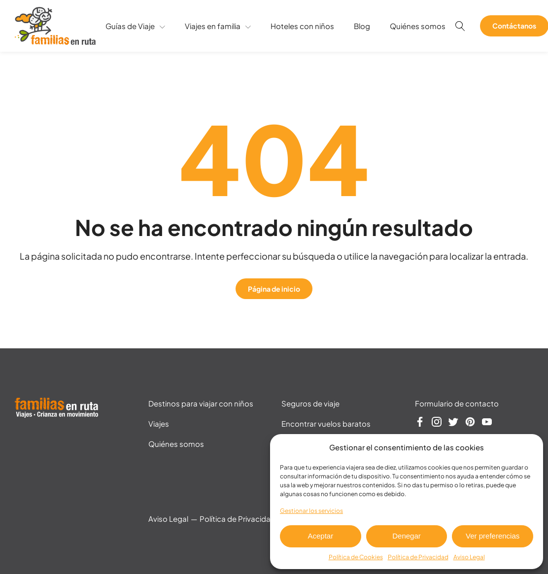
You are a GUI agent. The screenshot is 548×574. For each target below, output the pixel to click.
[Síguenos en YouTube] (487, 423)
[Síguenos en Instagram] (437, 423)
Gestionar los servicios (311, 510)
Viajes (158, 423)
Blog (362, 26)
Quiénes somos (417, 26)
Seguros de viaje (310, 403)
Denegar (406, 536)
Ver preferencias (492, 536)
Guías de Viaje (135, 26)
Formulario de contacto (457, 403)
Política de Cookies (356, 557)
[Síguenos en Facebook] (420, 423)
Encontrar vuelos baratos (326, 423)
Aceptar (320, 536)
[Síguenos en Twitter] (453, 423)
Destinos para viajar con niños (200, 403)
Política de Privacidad (418, 557)
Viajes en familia (218, 26)
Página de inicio (274, 288)
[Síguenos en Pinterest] (470, 423)
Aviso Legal (469, 557)
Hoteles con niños (302, 26)
